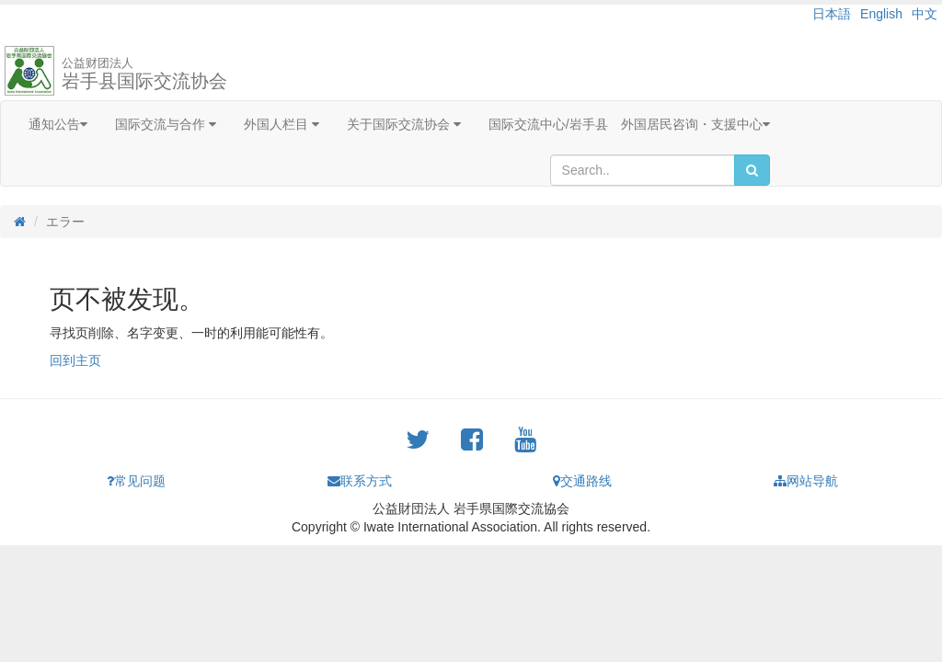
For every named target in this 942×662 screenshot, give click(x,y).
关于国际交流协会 (404, 124)
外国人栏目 (281, 124)
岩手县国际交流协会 (144, 73)
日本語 (831, 13)
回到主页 (75, 360)
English (881, 13)
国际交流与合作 (165, 124)
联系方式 (359, 481)
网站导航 (806, 481)
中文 (924, 13)
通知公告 (58, 124)
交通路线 (582, 481)
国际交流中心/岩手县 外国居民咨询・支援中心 (629, 124)
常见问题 (136, 481)
